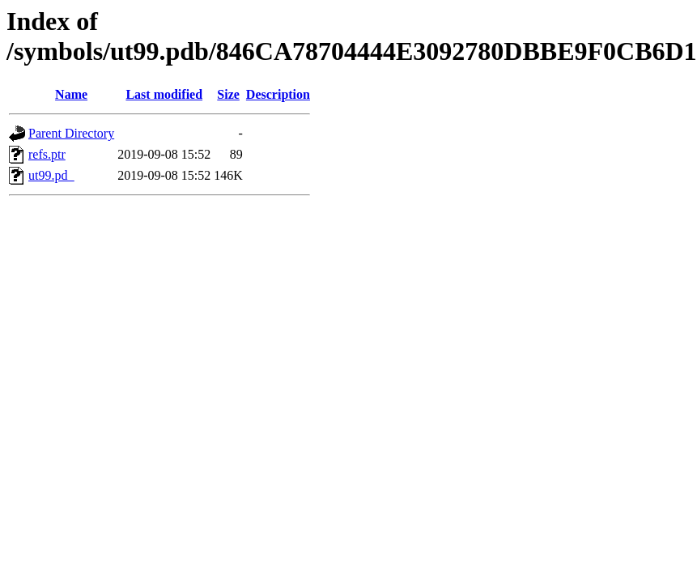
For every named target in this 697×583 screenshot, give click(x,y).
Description (278, 94)
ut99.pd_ (51, 175)
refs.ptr (47, 154)
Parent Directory (71, 133)
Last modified (163, 94)
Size (228, 94)
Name (71, 94)
